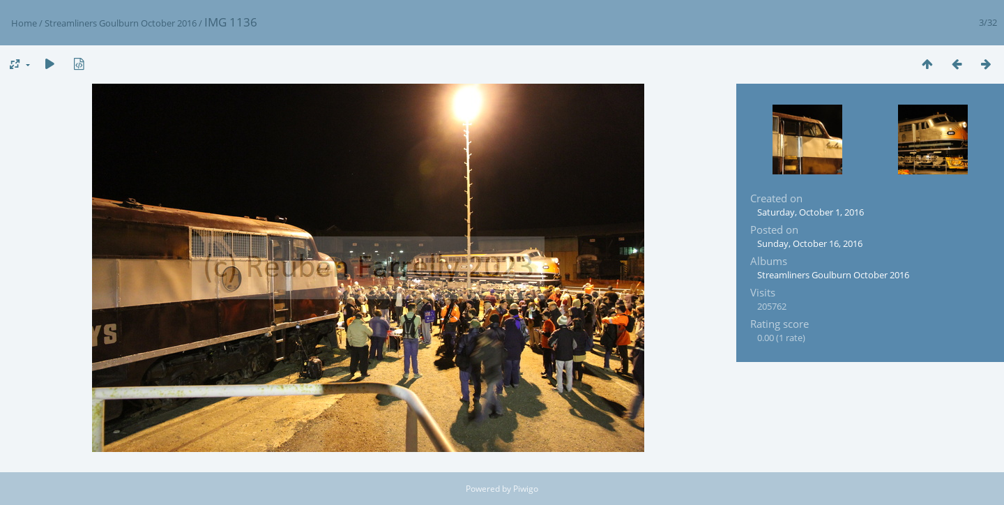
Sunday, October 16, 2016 (809, 243)
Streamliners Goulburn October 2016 (121, 23)
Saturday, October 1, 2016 (810, 212)
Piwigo (525, 489)
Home (24, 23)
